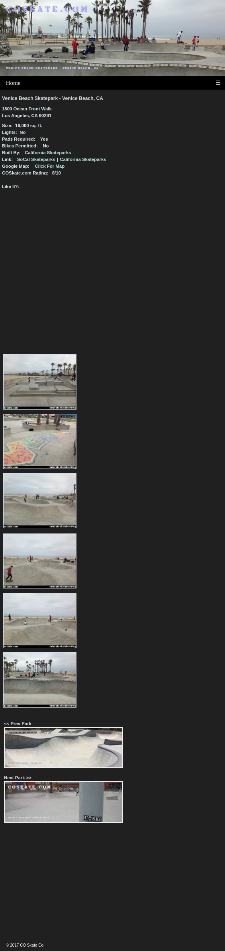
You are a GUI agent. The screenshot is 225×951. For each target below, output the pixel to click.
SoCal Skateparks (36, 159)
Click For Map (50, 166)
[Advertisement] (112, 886)
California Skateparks (48, 152)
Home (13, 83)
